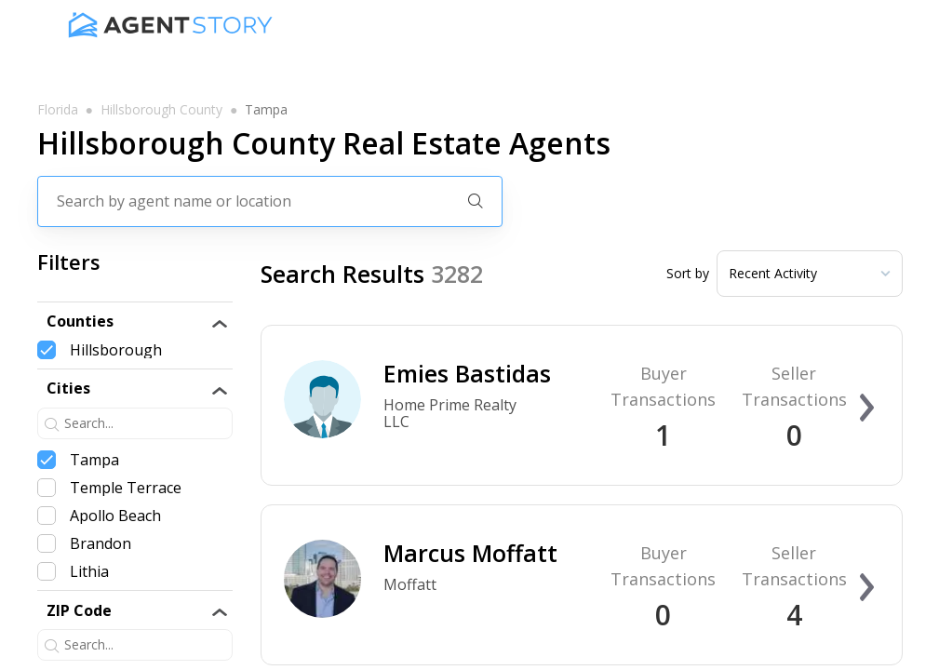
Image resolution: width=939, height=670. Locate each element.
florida (57, 109)
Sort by (687, 273)
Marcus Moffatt (470, 553)
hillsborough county (161, 109)
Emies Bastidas (467, 373)
